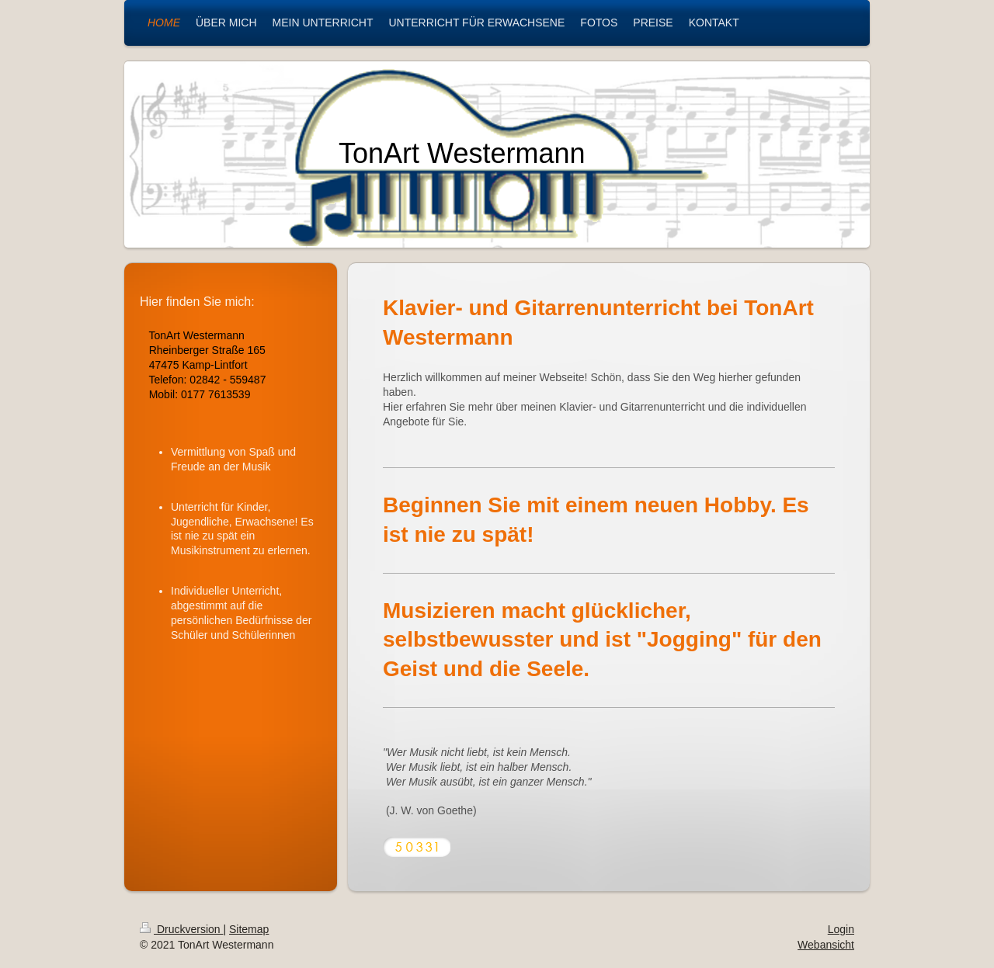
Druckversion (181, 929)
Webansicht (826, 945)
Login (841, 929)
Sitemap (249, 929)
